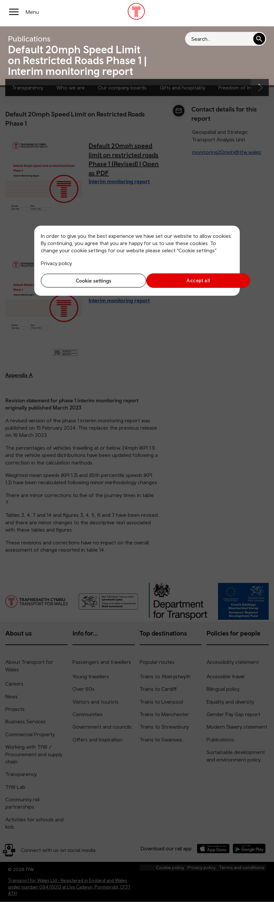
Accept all (187, 280)
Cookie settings (87, 281)
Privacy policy (56, 263)
